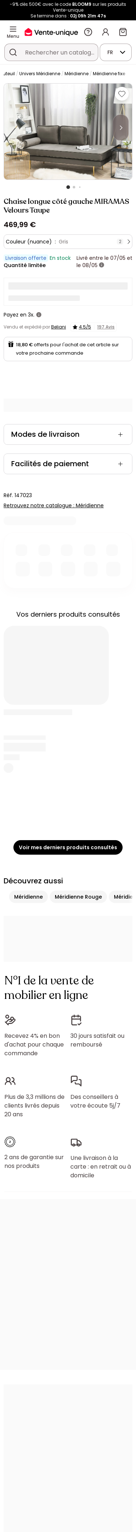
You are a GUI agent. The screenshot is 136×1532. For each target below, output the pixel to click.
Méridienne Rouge (78, 896)
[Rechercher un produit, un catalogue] (13, 52)
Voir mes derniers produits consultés (68, 847)
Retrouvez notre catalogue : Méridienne (54, 505)
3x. (31, 314)
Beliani (58, 327)
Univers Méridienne (39, 73)
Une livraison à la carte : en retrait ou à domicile (100, 1167)
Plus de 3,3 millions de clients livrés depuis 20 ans (34, 1105)
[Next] (121, 127)
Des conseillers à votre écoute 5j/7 (95, 1101)
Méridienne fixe (109, 73)
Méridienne (76, 73)
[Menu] (13, 29)
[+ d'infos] (101, 265)
